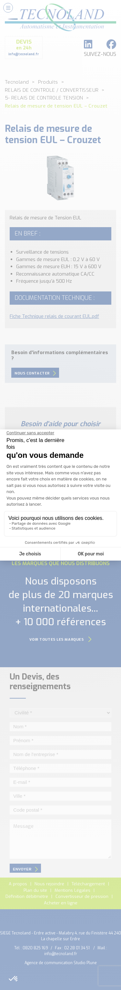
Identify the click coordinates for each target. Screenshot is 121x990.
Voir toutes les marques (60, 639)
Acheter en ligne (60, 903)
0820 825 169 (35, 948)
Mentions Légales (72, 890)
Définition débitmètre (26, 896)
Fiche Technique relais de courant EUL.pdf (54, 316)
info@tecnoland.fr (60, 953)
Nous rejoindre (49, 884)
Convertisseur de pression (81, 896)
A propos (18, 884)
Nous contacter (35, 373)
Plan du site (35, 890)
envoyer (25, 869)
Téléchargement (88, 884)
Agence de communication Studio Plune (61, 962)
